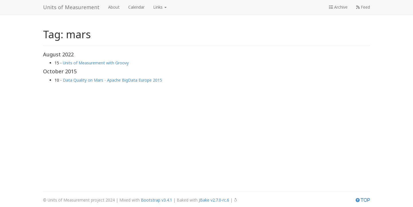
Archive (338, 7)
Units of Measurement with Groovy (96, 63)
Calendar (136, 7)
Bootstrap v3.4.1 (156, 200)
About (114, 7)
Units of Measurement (71, 7)
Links (160, 7)
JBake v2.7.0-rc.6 (214, 200)
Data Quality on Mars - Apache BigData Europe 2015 (112, 80)
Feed (363, 7)
